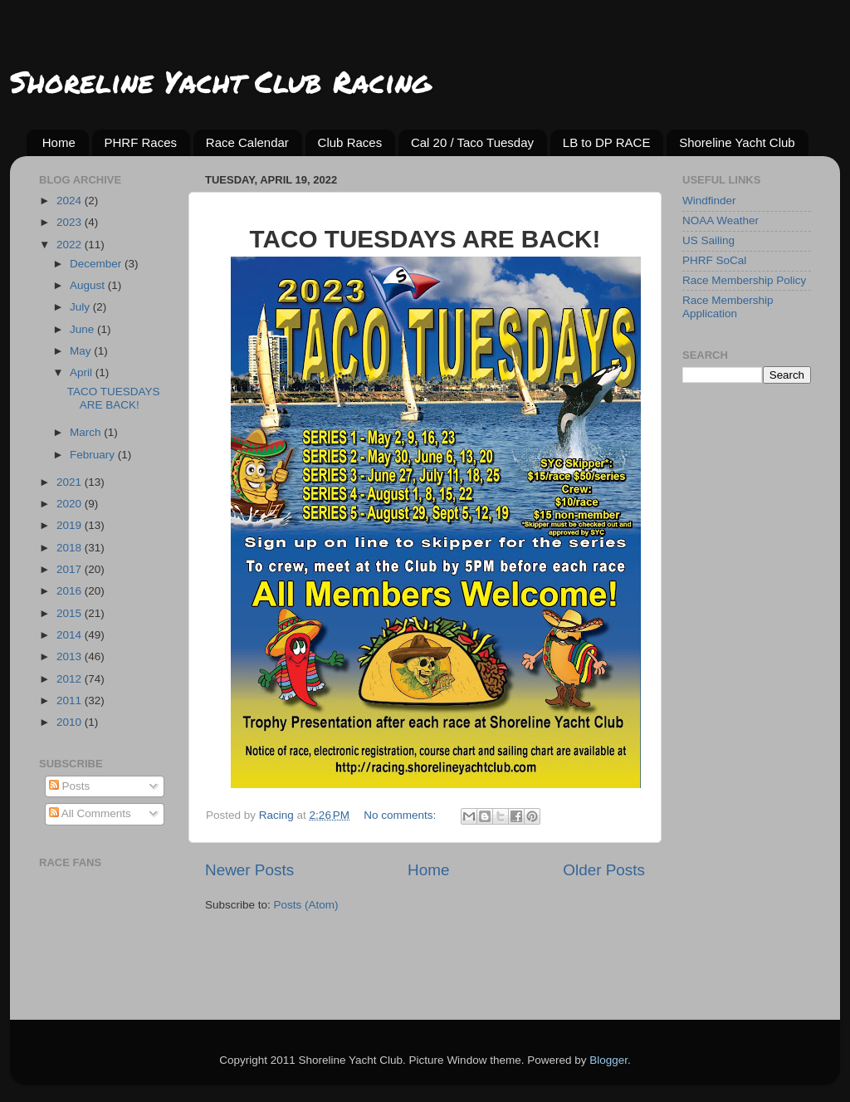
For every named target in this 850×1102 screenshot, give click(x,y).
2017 (70, 569)
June (83, 329)
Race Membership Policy (744, 280)
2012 (70, 679)
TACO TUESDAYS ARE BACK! (113, 398)
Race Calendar (247, 142)
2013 (70, 656)
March (87, 432)
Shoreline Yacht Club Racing (220, 81)
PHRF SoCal (714, 260)
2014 (70, 635)
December (97, 263)
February (94, 454)
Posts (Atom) (306, 905)
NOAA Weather (720, 220)
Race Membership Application (728, 307)
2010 (70, 722)
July (81, 307)
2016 (70, 591)
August (89, 285)
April (82, 372)
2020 (70, 503)
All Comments (90, 813)
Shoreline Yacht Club (737, 142)
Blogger (608, 1060)
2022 (70, 244)
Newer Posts (249, 870)
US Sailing (708, 240)
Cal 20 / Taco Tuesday (472, 142)
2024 (70, 200)
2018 (70, 547)
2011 (70, 700)
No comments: (401, 815)
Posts (69, 786)
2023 (70, 222)
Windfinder (709, 200)
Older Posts (604, 870)
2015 (70, 613)
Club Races (350, 142)
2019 (70, 525)
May (82, 351)
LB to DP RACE (607, 142)
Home (59, 142)
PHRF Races (141, 142)
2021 (70, 482)
